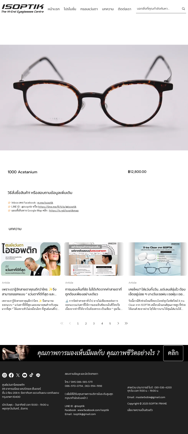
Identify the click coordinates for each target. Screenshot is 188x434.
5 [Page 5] (110, 323)
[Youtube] (24, 375)
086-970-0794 (74, 386)
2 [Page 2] (86, 323)
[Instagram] (4, 375)
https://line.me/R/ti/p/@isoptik (57, 206)
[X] (18, 375)
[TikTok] (31, 375)
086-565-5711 (84, 382)
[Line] (38, 375)
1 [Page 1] (78, 323)
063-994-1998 (93, 386)
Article (6, 282)
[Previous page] (69, 323)
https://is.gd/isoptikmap (64, 210)
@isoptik (79, 406)
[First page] (61, 323)
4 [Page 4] (102, 323)
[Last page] (126, 323)
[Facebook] (11, 375)
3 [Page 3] (94, 323)
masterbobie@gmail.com (150, 397)
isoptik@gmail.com (84, 414)
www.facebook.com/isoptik (93, 410)
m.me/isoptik (45, 202)
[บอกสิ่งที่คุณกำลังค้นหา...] (155, 8)
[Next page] (118, 323)
